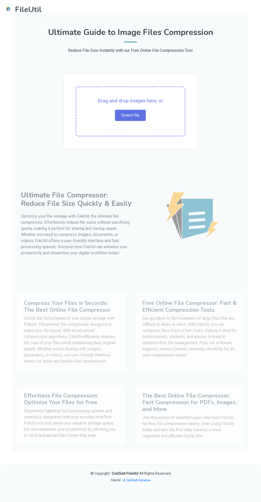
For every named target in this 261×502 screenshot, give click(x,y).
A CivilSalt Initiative (136, 480)
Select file (130, 115)
